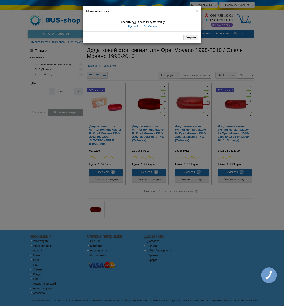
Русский (132, 26)
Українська (149, 26)
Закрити (191, 37)
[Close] (197, 11)
